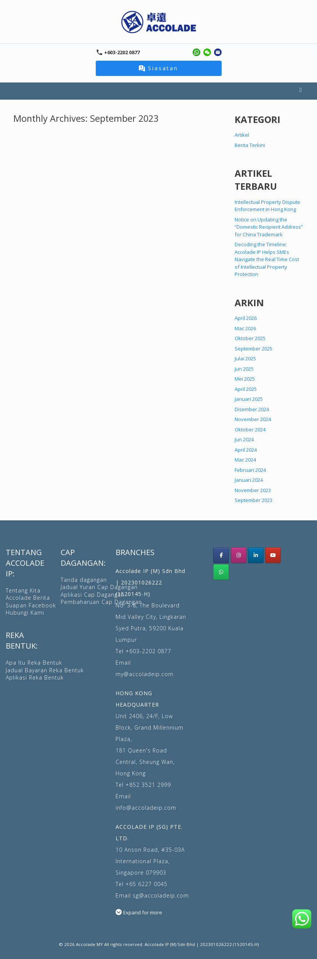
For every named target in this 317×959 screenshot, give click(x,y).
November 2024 (253, 419)
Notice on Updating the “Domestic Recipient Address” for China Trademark (269, 227)
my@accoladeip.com (145, 674)
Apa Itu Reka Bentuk (34, 662)
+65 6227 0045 (146, 884)
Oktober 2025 (250, 338)
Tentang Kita (23, 590)
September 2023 (253, 500)
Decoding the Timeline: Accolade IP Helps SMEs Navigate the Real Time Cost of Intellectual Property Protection (267, 259)
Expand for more (142, 912)
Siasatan (158, 68)
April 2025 (246, 389)
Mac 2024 (245, 459)
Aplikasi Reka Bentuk (35, 677)
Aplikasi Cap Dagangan (92, 594)
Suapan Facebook (31, 605)
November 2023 (253, 490)
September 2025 (253, 348)
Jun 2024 (244, 439)
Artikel (242, 134)
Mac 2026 (245, 328)
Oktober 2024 (250, 429)
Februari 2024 (250, 470)
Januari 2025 (249, 399)
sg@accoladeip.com (161, 895)
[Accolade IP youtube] (273, 555)
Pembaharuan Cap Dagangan (101, 601)
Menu (300, 91)
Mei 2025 (245, 378)
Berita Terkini (250, 145)
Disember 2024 (252, 409)
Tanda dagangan (84, 579)
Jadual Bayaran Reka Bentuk (45, 670)
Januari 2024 (249, 479)
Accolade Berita (28, 597)
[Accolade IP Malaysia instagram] (238, 555)
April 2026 (246, 318)
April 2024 (246, 449)
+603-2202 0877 (148, 651)
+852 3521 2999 (148, 784)
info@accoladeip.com (146, 807)
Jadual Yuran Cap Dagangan (99, 587)
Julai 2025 (245, 358)
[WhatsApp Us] (221, 572)
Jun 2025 (244, 368)
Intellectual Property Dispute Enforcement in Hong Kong (267, 206)
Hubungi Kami (25, 612)
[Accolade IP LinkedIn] (256, 555)
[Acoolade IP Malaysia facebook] (221, 555)
